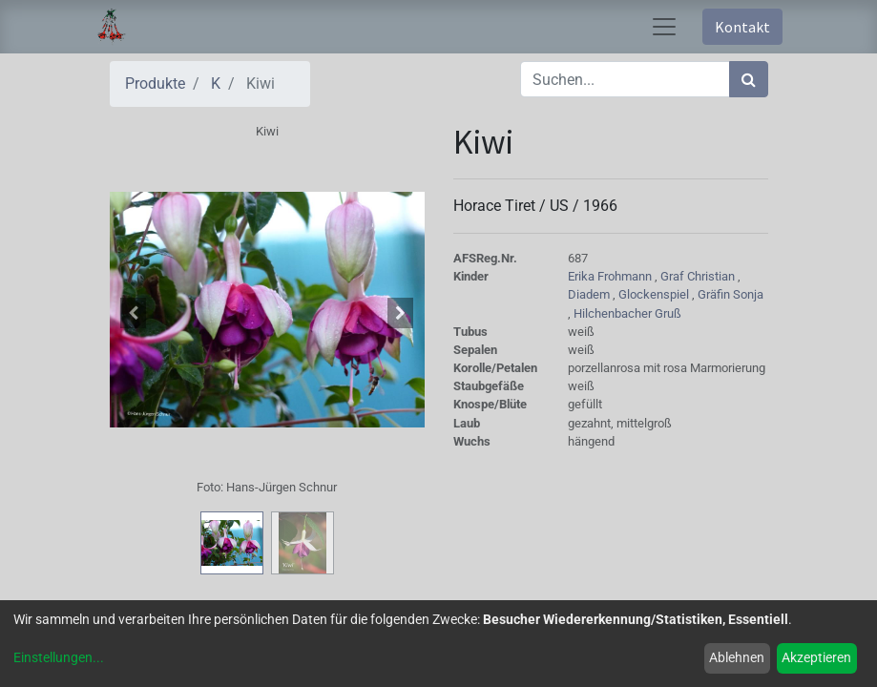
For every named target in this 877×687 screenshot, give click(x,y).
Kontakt (742, 26)
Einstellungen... (58, 657)
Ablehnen (736, 657)
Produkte (155, 83)
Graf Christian (699, 276)
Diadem (590, 294)
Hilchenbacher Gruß (627, 313)
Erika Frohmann (611, 276)
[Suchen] (748, 79)
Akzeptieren (816, 657)
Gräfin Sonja (730, 294)
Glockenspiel (655, 294)
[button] (133, 313)
